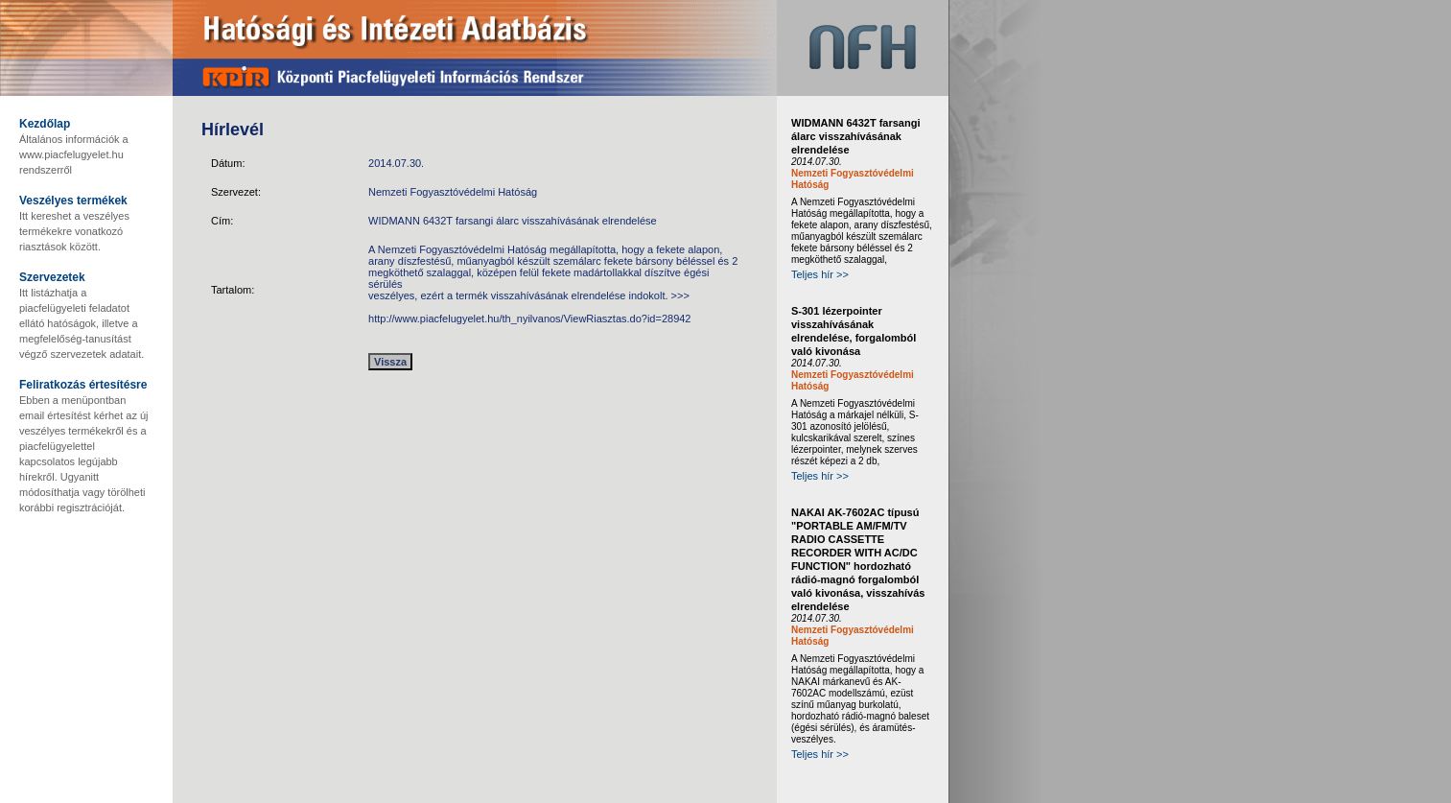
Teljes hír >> (820, 274)
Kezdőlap (44, 123)
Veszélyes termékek (73, 200)
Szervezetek (52, 277)
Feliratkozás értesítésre (83, 384)
